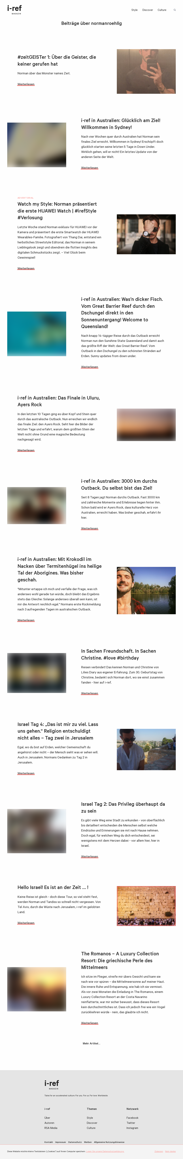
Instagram (132, 1128)
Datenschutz (75, 1142)
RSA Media (50, 1128)
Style (134, 10)
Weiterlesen (26, 85)
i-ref (14, 10)
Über (47, 1118)
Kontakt (48, 1142)
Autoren (49, 1123)
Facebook (132, 1118)
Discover (147, 10)
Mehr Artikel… (91, 1043)
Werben (88, 1142)
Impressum (60, 1142)
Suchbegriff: (175, 10)
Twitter (131, 1123)
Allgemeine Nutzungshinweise (109, 1142)
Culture (162, 10)
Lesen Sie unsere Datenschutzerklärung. (105, 1151)
